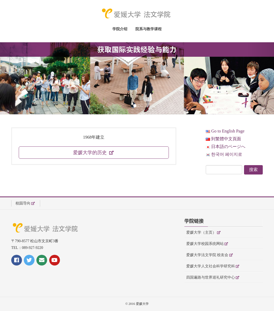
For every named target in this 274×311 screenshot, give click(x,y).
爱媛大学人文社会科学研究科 (210, 266)
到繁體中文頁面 (223, 138)
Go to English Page (225, 131)
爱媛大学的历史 (90, 152)
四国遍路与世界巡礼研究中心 (210, 277)
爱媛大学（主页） (201, 232)
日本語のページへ (225, 146)
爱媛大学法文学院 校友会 (207, 255)
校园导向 (23, 203)
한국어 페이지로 (224, 154)
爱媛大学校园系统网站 (205, 244)
